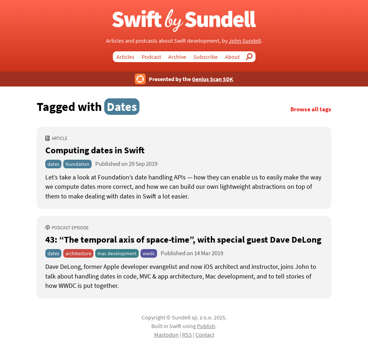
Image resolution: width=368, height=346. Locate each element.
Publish (206, 325)
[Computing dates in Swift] (184, 187)
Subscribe (205, 56)
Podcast (151, 56)
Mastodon (166, 334)
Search (251, 56)
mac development (117, 253)
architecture (78, 253)
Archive (177, 56)
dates (53, 164)
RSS (187, 334)
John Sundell (245, 40)
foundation (77, 164)
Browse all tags (310, 109)
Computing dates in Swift (94, 150)
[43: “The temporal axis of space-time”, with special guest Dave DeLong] (184, 276)
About (232, 56)
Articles (125, 56)
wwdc (149, 253)
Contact (205, 334)
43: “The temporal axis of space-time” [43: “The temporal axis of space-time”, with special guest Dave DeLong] (183, 239)
